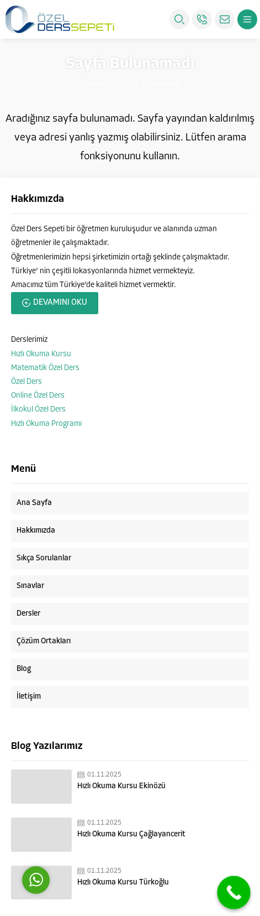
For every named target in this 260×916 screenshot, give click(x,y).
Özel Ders (26, 382)
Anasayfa (95, 84)
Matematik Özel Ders (45, 368)
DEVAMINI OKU (60, 303)
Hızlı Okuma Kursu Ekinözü (121, 786)
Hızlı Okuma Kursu (41, 354)
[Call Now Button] (234, 892)
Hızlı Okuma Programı (46, 424)
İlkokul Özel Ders (38, 409)
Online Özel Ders (38, 396)
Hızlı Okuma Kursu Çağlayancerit (131, 834)
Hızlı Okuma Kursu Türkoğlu (123, 882)
